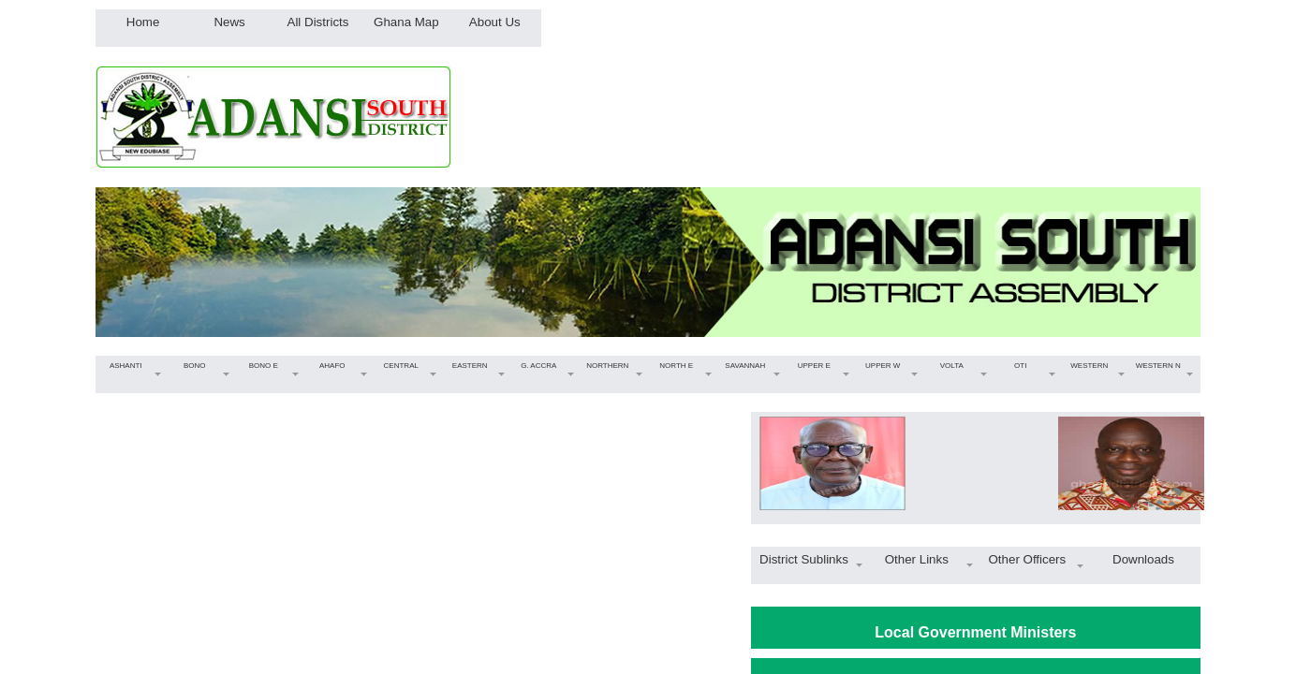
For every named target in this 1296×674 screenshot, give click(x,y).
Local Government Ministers (975, 632)
